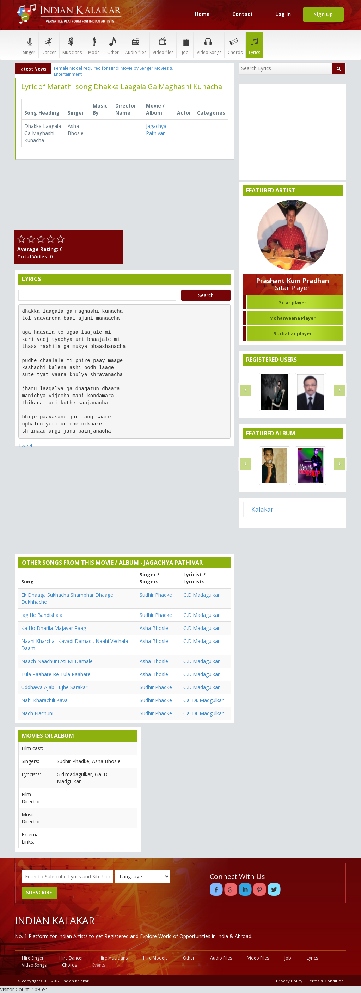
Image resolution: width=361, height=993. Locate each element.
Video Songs (209, 45)
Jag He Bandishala (41, 615)
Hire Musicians (113, 958)
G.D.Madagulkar (201, 594)
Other (113, 45)
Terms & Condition (325, 980)
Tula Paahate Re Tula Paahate (56, 674)
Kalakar (262, 509)
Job (185, 45)
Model (94, 45)
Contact (242, 14)
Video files (163, 45)
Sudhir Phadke (156, 594)
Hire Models (155, 958)
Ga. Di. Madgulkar (203, 700)
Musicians (72, 45)
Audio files (135, 45)
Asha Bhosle (154, 628)
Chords (235, 45)
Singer (29, 45)
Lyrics (254, 45)
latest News (33, 69)
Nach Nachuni (37, 713)
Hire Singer (33, 958)
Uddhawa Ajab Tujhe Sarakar (54, 687)
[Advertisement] (180, 209)
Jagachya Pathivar (156, 129)
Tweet (25, 445)
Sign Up (323, 14)
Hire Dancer (71, 958)
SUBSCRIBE (39, 892)
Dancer (49, 45)
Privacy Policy (289, 980)
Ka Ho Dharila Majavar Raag (53, 628)
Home (202, 14)
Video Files (258, 958)
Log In (283, 14)
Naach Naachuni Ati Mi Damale (57, 661)
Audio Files (221, 958)
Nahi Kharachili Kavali (45, 700)
